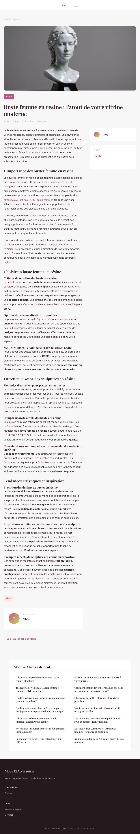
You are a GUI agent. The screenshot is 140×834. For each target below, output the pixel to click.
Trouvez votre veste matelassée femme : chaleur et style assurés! (37, 689)
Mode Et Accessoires (20, 771)
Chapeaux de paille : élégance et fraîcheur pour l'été (96, 699)
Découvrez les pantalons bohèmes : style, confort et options (38, 679)
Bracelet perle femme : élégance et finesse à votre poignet (97, 679)
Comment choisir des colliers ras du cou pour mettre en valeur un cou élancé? (98, 689)
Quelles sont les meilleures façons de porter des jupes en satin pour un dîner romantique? (40, 710)
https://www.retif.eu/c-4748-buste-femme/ (28, 199)
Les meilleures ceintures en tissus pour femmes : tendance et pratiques (95, 730)
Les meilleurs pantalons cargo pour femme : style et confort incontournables (97, 720)
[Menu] (76, 5)
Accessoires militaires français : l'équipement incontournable (40, 730)
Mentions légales (13, 809)
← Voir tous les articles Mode (20, 638)
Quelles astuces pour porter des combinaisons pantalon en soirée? (40, 699)
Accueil (7, 19)
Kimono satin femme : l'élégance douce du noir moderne (99, 740)
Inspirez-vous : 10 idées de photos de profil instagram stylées (97, 710)
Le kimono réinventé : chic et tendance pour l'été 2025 (39, 740)
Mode (16, 19)
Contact (9, 814)
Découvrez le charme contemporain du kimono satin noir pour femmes (36, 720)
